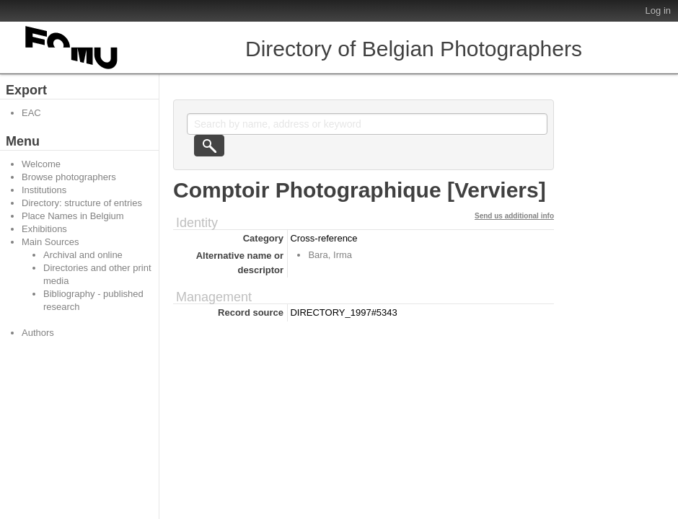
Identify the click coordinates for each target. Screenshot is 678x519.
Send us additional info (514, 216)
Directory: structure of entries (82, 203)
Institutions (44, 190)
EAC (31, 112)
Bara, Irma (330, 254)
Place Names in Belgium (73, 215)
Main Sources (50, 241)
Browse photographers (69, 177)
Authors (38, 332)
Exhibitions (44, 228)
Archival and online (83, 254)
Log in (658, 10)
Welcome (41, 164)
